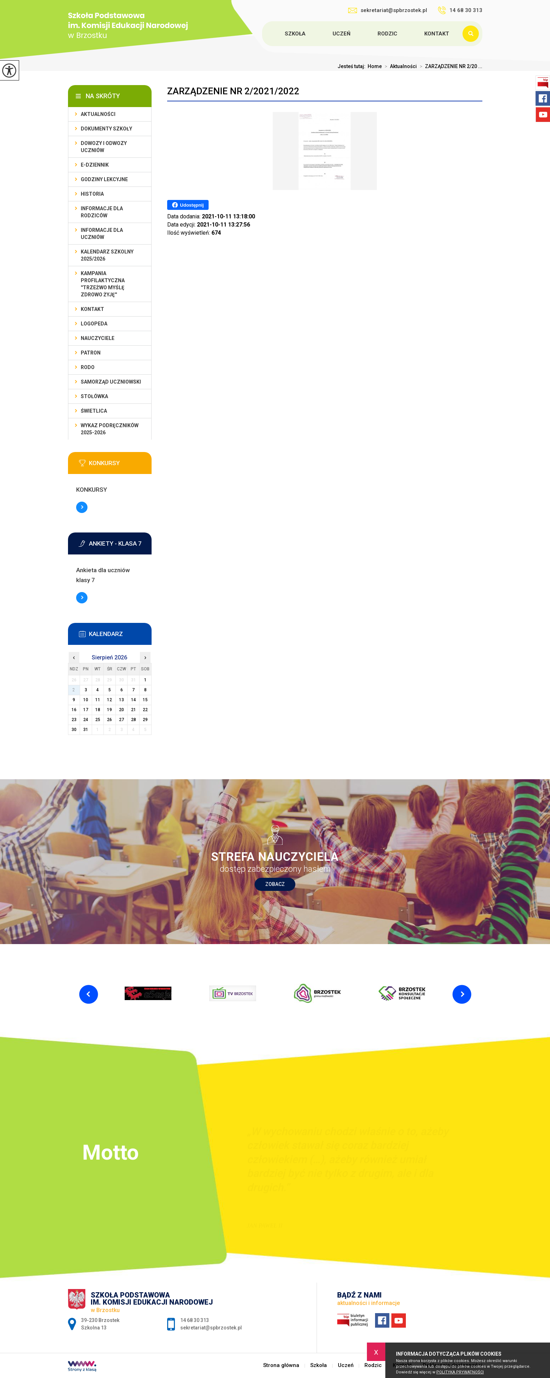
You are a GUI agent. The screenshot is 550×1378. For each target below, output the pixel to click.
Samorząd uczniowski (111, 382)
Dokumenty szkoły (106, 129)
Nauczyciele (97, 338)
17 (85, 709)
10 (85, 699)
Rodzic (387, 33)
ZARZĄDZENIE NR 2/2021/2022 (233, 91)
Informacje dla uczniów (102, 233)
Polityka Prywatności (460, 1372)
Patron (91, 353)
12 (109, 699)
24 (85, 719)
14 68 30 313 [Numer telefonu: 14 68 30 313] (194, 1320)
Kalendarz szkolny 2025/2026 (107, 255)
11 (97, 699)
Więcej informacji (81, 507)
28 (133, 719)
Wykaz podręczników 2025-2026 (109, 429)
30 (74, 729)
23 (74, 719)
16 (74, 709)
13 (121, 699)
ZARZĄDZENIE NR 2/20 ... (449, 66)
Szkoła (295, 33)
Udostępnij (188, 205)
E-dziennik (95, 165)
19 (109, 709)
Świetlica (94, 411)
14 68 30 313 (460, 10)
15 (145, 699)
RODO (88, 367)
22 (145, 709)
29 (145, 719)
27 (121, 719)
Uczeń (342, 33)
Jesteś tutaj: (353, 66)
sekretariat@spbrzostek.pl (387, 10)
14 (133, 699)
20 (121, 709)
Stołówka (94, 396)
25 (97, 719)
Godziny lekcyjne (104, 179)
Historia (92, 194)
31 (85, 729)
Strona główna (263, 33)
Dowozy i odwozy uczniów (104, 146)
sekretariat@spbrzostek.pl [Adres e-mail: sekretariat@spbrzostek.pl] (211, 1327)
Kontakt (436, 33)
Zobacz (275, 884)
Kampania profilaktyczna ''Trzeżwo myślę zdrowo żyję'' (103, 283)
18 (97, 709)
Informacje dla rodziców (102, 212)
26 (109, 719)
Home (375, 66)
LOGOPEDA (94, 324)
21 (133, 709)
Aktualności (399, 66)
